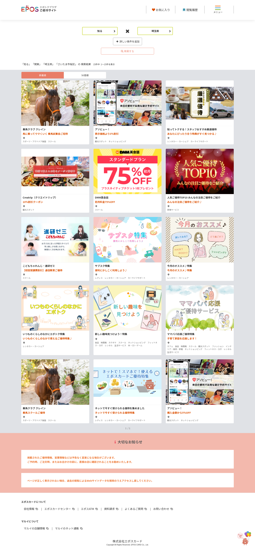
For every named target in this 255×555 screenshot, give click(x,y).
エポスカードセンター (59, 509)
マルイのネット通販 (69, 528)
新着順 (42, 75)
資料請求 (111, 509)
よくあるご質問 (136, 509)
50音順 (85, 75)
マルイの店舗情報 (36, 528)
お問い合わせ (163, 509)
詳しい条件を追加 (128, 41)
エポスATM (89, 509)
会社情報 (31, 509)
